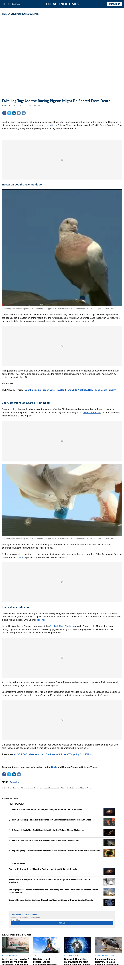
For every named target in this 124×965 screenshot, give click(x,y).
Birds (54, 767)
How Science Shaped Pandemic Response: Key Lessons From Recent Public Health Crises (51, 819)
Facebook (4, 113)
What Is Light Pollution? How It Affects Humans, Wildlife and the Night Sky (45, 840)
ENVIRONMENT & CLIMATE (24, 14)
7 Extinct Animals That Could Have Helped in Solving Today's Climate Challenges (48, 830)
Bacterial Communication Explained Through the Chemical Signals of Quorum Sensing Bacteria (51, 900)
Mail (24, 113)
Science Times (86, 788)
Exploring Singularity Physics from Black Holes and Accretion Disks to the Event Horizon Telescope (56, 850)
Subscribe (114, 4)
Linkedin (14, 113)
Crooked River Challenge (62, 626)
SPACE (35, 955)
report (49, 125)
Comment (19, 113)
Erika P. (7, 105)
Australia (14, 782)
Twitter (9, 113)
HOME (5, 14)
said (21, 557)
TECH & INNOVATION (10, 955)
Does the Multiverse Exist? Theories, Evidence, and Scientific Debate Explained (47, 809)
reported (41, 620)
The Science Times (62, 4)
